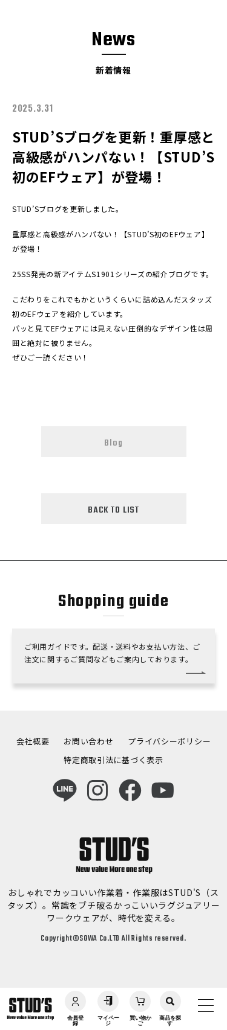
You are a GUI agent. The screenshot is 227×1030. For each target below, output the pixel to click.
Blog (113, 443)
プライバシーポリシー (169, 741)
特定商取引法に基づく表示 (113, 760)
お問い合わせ (88, 741)
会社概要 (33, 741)
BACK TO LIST (113, 510)
